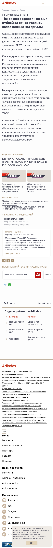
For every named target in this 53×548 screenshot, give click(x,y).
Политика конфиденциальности (15, 397)
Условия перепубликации (12, 375)
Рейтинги (7, 472)
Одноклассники (16, 522)
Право (22, 10)
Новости (14, 10)
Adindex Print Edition (13, 478)
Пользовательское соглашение (15, 400)
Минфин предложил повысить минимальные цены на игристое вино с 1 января (25, 203)
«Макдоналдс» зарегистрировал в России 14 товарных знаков (36, 188)
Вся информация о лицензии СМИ (16, 394)
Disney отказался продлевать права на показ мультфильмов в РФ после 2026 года (24, 162)
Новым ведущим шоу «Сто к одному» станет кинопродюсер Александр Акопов (23, 208)
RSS (9, 505)
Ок (31, 543)
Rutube (11, 528)
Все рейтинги (44, 303)
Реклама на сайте (12, 445)
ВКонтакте (13, 517)
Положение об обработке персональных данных (22, 403)
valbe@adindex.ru (12, 253)
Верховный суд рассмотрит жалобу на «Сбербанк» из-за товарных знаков (12, 188)
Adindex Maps (9, 488)
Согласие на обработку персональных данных (21, 406)
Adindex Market (10, 483)
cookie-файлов (32, 534)
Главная (5, 10)
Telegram (12, 511)
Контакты (12, 500)
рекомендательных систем (24, 538)
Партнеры (7, 450)
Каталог (6, 456)
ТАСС (45, 49)
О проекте (7, 440)
